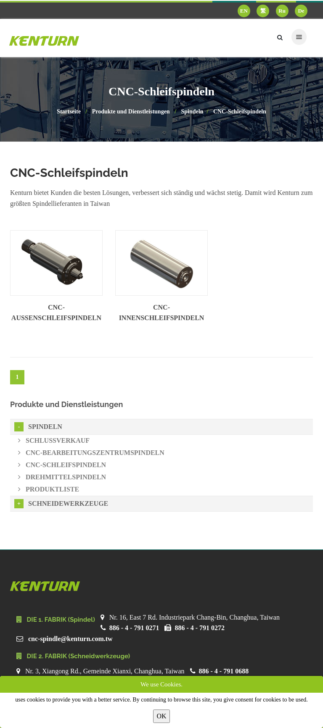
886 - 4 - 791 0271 (134, 627)
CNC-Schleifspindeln (239, 111)
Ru (282, 11)
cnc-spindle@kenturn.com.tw (70, 638)
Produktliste (48, 489)
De (301, 11)
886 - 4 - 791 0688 (224, 671)
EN (244, 11)
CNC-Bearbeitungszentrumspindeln (91, 452)
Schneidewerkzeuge (61, 503)
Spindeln (192, 111)
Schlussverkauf (54, 440)
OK (161, 716)
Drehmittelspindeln (62, 477)
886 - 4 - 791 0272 (200, 627)
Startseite (69, 111)
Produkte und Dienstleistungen (131, 111)
